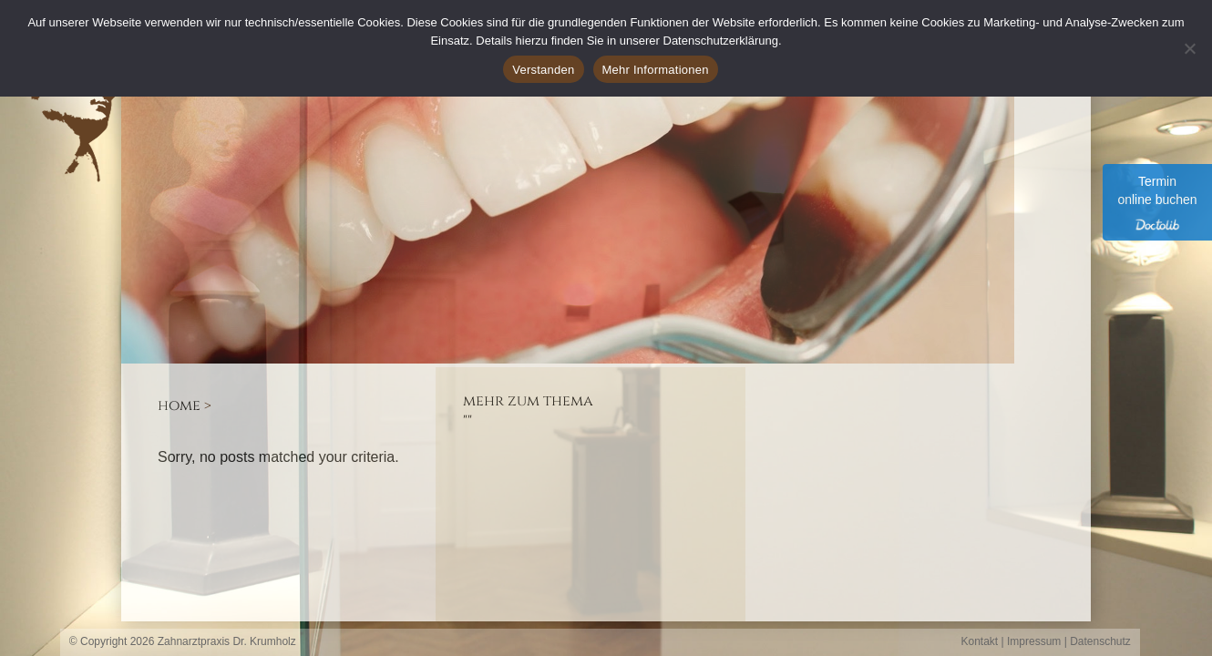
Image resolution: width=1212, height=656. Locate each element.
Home (179, 405)
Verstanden (543, 70)
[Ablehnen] (1189, 48)
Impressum (1034, 641)
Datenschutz (1100, 641)
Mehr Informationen (655, 70)
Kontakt (980, 641)
